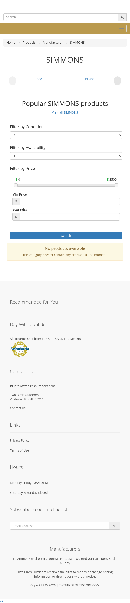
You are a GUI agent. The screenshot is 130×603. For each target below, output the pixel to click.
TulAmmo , (21, 558)
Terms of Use (19, 450)
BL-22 (89, 79)
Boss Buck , (109, 558)
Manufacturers (65, 549)
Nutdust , (67, 558)
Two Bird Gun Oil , (87, 558)
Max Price (19, 209)
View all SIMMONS (65, 112)
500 (39, 79)
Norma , (54, 558)
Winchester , (38, 558)
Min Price (19, 194)
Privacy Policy (19, 440)
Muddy (65, 563)
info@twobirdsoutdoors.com (32, 386)
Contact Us (18, 408)
